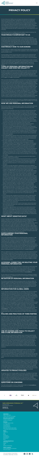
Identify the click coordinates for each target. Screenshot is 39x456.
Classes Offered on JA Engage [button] (9, 416)
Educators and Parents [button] (8, 417)
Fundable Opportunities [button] (8, 423)
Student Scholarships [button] (7, 445)
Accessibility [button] (5, 454)
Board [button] (4, 434)
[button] (25, 454)
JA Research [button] (5, 435)
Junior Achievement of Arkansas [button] (9, 448)
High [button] (4, 444)
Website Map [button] (10, 454)
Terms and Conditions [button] (7, 453)
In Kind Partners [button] (6, 425)
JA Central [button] (15, 454)
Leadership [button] (5, 431)
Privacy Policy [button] (14, 453)
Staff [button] (4, 433)
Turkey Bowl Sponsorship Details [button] (10, 429)
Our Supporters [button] (6, 424)
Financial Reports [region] (6, 426)
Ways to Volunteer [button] (7, 415)
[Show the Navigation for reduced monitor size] (36, 3)
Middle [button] (4, 443)
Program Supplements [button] (8, 419)
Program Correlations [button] (7, 420)
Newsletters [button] (5, 438)
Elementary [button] (5, 442)
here (2, 312)
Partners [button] (5, 421)
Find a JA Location (7, 449)
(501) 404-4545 (5, 408)
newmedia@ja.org (15, 33)
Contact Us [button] (5, 407)
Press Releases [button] (6, 436)
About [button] (4, 430)
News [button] (4, 439)
